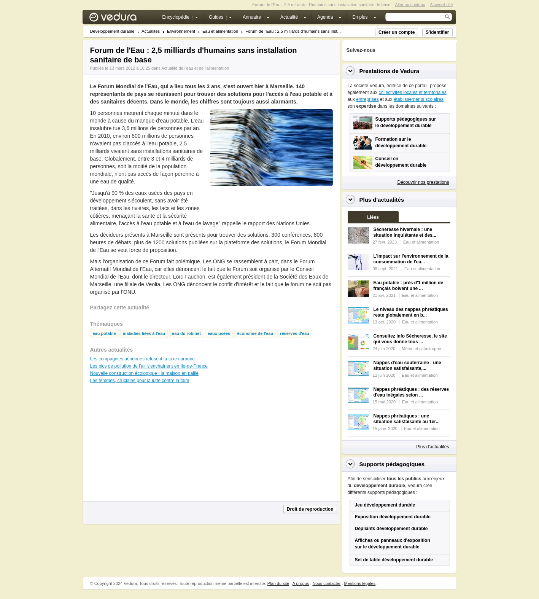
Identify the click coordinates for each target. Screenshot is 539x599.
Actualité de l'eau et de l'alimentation (195, 68)
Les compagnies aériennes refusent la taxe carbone (142, 359)
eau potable (104, 333)
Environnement (181, 31)
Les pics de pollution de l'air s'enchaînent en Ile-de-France (149, 366)
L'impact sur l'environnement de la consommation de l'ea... (411, 258)
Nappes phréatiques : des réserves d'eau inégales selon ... (411, 392)
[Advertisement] (271, 203)
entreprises (367, 99)
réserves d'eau (294, 333)
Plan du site (278, 583)
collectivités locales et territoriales (413, 92)
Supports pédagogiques (392, 464)
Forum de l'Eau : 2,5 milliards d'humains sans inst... (293, 31)
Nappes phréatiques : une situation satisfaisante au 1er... (407, 418)
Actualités (151, 31)
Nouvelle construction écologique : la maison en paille (144, 373)
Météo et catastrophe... (423, 348)
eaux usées (219, 333)
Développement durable (112, 31)
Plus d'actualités (432, 446)
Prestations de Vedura (389, 71)
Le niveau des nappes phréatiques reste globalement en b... (411, 312)
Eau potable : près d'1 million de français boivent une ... (409, 285)
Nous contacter (326, 583)
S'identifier (437, 32)
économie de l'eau (255, 333)
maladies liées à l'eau (144, 333)
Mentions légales (360, 583)
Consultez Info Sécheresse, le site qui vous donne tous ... (410, 338)
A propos (301, 583)
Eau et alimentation (220, 31)
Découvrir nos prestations (423, 182)
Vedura (122, 18)
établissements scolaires (419, 99)
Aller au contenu (410, 4)
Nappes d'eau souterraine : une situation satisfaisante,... (407, 365)
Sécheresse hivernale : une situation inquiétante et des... (405, 232)
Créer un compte (396, 32)
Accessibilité (441, 4)
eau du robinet (186, 333)
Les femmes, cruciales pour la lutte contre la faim (139, 380)
